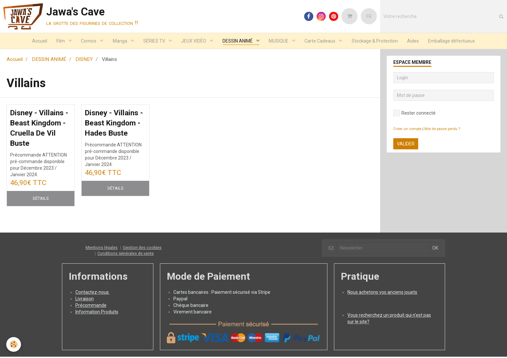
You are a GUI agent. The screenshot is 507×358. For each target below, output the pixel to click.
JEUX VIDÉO (194, 41)
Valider (406, 144)
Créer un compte (407, 129)
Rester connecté (414, 113)
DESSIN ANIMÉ (238, 41)
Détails (41, 200)
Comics (87, 41)
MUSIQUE (280, 41)
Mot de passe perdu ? (442, 129)
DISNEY (84, 60)
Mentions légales (102, 249)
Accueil (36, 41)
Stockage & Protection (377, 41)
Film (59, 41)
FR (369, 16)
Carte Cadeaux (322, 41)
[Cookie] (14, 344)
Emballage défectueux (454, 41)
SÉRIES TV (154, 41)
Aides (415, 41)
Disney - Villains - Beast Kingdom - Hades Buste (114, 124)
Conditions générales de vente (125, 255)
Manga (119, 41)
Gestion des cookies (142, 249)
